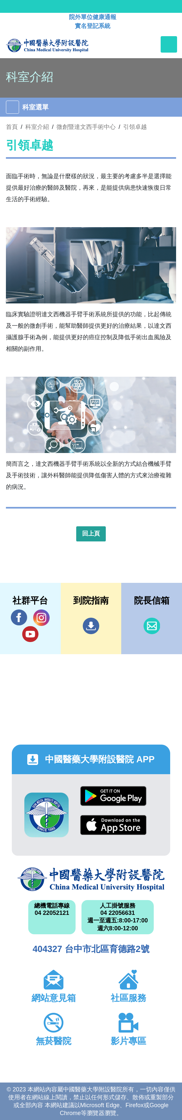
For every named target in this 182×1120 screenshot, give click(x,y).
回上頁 (91, 533)
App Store (113, 825)
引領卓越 (135, 127)
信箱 (152, 626)
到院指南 (91, 626)
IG (41, 617)
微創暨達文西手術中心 (86, 127)
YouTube (30, 634)
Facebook (19, 617)
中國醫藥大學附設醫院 (91, 879)
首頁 (12, 127)
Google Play (113, 796)
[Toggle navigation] (169, 44)
